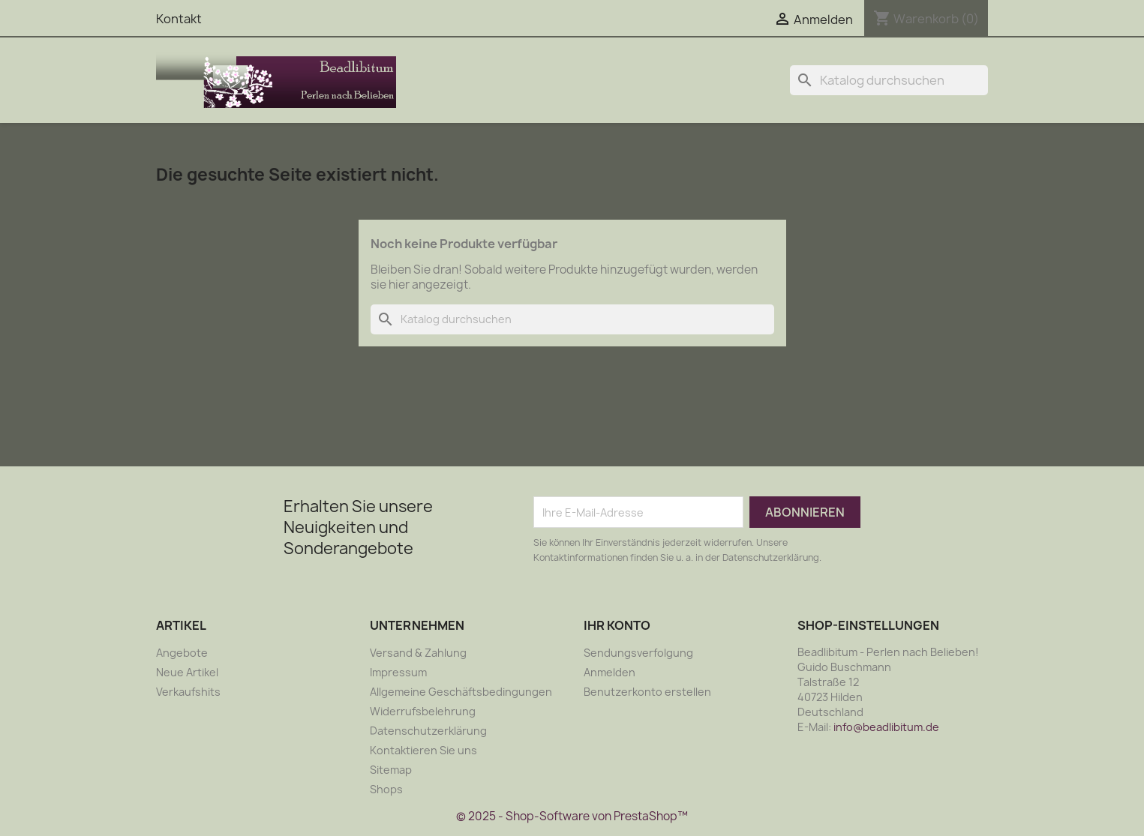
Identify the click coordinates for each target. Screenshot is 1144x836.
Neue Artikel (187, 672)
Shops (386, 789)
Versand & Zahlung (418, 653)
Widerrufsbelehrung (423, 711)
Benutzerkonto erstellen (647, 692)
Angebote (182, 653)
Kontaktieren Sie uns (423, 750)
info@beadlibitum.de (886, 727)
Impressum (398, 672)
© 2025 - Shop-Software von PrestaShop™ (572, 816)
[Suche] (889, 80)
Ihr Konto (617, 625)
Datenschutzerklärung (428, 731)
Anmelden (609, 672)
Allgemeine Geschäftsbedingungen (461, 692)
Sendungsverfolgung (638, 653)
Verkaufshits (188, 692)
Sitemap (391, 770)
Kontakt (179, 18)
